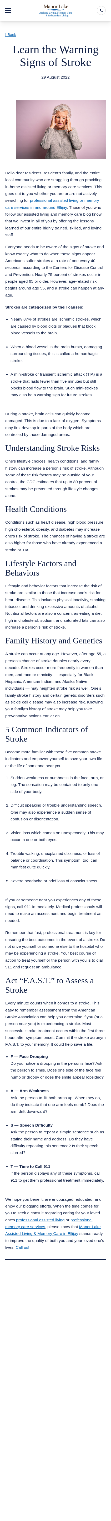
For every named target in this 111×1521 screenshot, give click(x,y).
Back (10, 35)
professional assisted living (40, 1220)
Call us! (22, 1247)
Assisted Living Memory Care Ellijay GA (47, 83)
